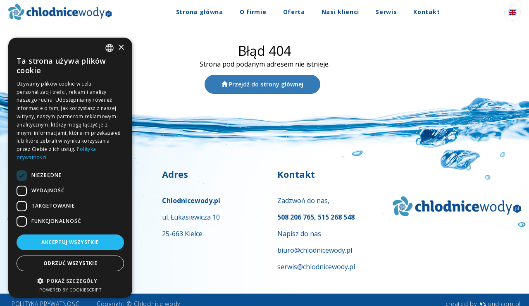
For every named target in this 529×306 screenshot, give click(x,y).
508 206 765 (295, 217)
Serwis (386, 12)
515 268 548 (336, 217)
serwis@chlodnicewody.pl (316, 266)
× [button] (121, 48)
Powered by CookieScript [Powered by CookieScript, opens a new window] (70, 290)
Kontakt (426, 12)
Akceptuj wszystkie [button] (70, 242)
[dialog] (70, 168)
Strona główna (199, 12)
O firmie (253, 12)
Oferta (294, 12)
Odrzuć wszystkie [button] (70, 263)
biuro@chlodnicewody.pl (314, 250)
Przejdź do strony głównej (262, 84)
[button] (70, 280)
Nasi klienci (340, 12)
